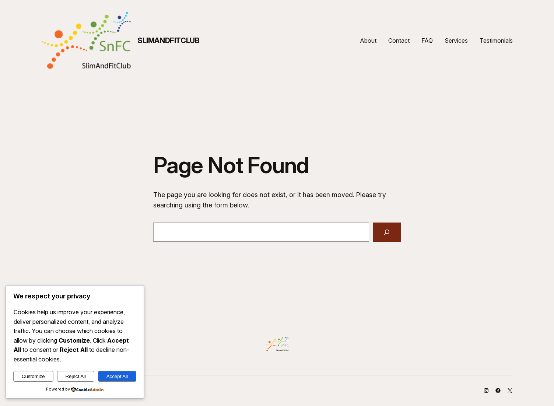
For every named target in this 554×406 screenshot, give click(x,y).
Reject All (75, 376)
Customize (33, 376)
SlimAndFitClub (168, 40)
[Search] (387, 232)
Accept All (117, 376)
